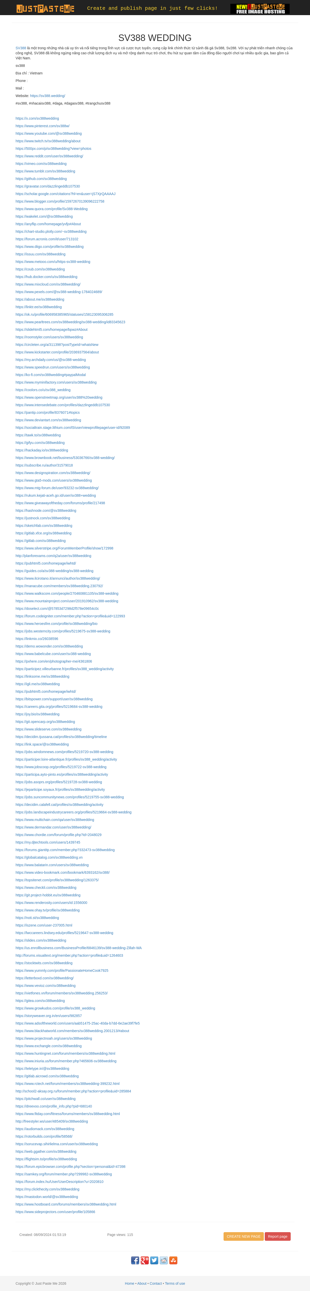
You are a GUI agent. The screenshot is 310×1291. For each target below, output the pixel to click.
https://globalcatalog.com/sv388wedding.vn (49, 857)
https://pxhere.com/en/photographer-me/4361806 (54, 661)
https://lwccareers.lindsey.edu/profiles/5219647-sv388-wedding (64, 933)
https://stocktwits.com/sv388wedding (44, 963)
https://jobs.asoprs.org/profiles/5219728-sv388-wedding (59, 782)
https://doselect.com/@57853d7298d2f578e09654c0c (57, 609)
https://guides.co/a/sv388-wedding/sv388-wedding (54, 571)
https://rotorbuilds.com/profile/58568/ (44, 1136)
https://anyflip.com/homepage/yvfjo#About (48, 224)
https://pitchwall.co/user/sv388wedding (46, 1099)
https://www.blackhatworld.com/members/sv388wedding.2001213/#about (72, 1031)
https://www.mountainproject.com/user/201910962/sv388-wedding (67, 601)
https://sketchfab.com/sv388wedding (44, 526)
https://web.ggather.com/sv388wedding (46, 1151)
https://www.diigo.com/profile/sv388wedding (50, 247)
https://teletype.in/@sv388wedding (42, 1069)
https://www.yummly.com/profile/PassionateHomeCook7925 (62, 971)
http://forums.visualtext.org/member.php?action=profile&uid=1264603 (69, 955)
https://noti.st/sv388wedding (37, 918)
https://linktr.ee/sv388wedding (39, 307)
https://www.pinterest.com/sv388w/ (43, 126)
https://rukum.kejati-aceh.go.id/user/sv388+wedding (56, 495)
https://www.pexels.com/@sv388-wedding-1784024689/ (59, 292)
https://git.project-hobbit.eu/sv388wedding (48, 895)
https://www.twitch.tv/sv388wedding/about (48, 141)
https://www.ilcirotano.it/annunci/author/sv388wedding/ (58, 578)
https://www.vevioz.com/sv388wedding (46, 986)
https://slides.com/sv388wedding (41, 940)
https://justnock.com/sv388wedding (43, 518)
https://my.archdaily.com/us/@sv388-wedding (51, 360)
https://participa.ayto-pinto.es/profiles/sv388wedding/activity (62, 774)
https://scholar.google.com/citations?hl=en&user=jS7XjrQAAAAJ (66, 194)
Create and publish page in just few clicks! (152, 8)
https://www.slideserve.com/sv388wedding (48, 729)
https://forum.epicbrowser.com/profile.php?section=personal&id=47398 (70, 1167)
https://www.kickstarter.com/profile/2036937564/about (57, 352)
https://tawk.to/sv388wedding (38, 435)
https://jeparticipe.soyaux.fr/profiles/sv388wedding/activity (60, 790)
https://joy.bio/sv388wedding (38, 714)
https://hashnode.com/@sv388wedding (46, 511)
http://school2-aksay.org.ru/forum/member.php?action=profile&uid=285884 (73, 1091)
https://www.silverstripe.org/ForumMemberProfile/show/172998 (64, 548)
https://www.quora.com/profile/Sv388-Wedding (52, 209)
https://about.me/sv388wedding (40, 299)
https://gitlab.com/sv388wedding (41, 541)
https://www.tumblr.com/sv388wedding (45, 171)
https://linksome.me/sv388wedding (42, 676)
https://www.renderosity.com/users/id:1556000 (51, 903)
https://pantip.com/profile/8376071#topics (48, 412)
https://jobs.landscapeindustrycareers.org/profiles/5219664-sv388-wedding (74, 812)
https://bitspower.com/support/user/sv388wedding (54, 699)
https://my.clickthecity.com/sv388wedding (47, 1189)
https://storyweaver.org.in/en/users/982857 (49, 1016)
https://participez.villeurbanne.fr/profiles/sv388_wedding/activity (65, 669)
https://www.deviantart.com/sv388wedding (48, 420)
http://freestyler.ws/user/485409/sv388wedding (52, 1121)
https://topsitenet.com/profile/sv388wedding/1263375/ (57, 880)
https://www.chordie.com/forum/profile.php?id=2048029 (58, 835)
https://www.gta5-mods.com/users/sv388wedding (54, 480)
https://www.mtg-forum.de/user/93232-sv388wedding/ (57, 488)
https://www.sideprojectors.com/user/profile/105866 (55, 1212)
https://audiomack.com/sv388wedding (45, 1129)
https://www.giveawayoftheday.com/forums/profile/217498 (60, 503)
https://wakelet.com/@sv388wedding (44, 216)
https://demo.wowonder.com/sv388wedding (49, 646)
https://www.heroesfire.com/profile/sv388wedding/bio (56, 624)
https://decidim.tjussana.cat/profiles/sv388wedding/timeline (61, 737)
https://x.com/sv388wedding (37, 118)
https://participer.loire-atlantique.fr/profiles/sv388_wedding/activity (66, 759)
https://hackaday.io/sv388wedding (42, 450)
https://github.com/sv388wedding (41, 179)
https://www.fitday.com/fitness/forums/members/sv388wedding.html (68, 1114)
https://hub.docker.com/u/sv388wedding (46, 277)
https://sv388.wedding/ (47, 96)
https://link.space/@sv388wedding (42, 744)
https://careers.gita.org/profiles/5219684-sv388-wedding (59, 707)
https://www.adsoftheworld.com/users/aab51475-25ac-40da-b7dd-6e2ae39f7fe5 (78, 1023)
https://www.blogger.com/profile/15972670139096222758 (60, 201)
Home (129, 1283)
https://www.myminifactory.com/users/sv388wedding (56, 382)
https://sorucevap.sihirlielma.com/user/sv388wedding (57, 1144)
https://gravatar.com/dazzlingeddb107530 (48, 186)
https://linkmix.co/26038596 (37, 639)
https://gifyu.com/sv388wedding (40, 443)
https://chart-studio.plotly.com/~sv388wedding (51, 231)
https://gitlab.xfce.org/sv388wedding (44, 533)
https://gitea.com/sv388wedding (40, 1001)
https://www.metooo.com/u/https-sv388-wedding (53, 262)
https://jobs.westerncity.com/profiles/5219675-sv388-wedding (63, 631)
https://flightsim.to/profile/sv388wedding (46, 1159)
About (142, 1283)
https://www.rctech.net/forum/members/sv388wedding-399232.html (68, 1084)
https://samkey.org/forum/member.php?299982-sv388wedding (64, 1174)
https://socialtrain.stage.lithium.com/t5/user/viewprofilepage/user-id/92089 (73, 428)
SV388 (21, 48)
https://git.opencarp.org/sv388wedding (45, 722)
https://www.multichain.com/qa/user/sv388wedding (55, 820)
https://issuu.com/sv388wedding (40, 254)
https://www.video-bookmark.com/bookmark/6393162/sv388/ (63, 872)
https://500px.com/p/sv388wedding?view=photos (53, 149)
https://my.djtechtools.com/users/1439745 (48, 842)
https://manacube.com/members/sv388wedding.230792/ (59, 586)
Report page (277, 1236)
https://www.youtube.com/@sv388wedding (49, 133)
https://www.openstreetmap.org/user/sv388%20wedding (59, 397)
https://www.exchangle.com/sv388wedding (49, 1046)
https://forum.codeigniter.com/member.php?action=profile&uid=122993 (70, 616)
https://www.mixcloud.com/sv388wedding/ (48, 284)
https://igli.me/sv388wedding (38, 684)
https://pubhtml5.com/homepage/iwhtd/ (46, 563)
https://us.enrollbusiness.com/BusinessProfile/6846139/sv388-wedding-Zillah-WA (79, 948)
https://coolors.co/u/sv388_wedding (43, 390)
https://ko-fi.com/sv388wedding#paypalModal (51, 375)
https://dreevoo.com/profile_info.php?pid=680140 (54, 1106)
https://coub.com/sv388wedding (40, 269)
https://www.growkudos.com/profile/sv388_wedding (55, 1008)
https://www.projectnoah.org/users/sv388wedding (54, 1038)
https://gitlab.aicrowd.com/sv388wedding (47, 1076)
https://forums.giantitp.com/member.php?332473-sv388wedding (65, 850)
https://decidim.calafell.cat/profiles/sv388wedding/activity (59, 805)
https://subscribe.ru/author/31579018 (44, 465)
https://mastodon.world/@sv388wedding (47, 1197)
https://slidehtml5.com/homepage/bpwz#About (51, 330)
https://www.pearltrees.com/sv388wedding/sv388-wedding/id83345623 (70, 322)
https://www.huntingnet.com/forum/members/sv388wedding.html (65, 1053)
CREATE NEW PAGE (244, 1236)
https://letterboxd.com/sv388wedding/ (45, 978)
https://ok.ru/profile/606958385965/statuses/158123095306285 (64, 314)
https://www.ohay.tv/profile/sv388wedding (48, 910)
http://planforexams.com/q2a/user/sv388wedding (53, 556)
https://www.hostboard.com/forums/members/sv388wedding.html (66, 1204)
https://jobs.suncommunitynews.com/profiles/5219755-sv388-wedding (70, 797)
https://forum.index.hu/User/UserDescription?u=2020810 (60, 1182)
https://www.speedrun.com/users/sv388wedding (53, 367)
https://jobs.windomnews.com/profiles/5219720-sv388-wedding (64, 752)
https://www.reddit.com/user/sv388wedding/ (49, 156)
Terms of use (175, 1283)
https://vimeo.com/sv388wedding (41, 164)
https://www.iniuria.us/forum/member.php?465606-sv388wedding (66, 1061)
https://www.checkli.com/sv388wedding (46, 888)
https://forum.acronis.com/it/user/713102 (47, 239)
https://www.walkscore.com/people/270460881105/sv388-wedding (67, 593)
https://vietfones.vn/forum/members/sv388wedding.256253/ (62, 993)
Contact (156, 1283)
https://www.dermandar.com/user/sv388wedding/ (53, 827)
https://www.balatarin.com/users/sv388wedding (52, 865)
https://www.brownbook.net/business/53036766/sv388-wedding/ (65, 458)
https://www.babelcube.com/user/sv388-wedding (53, 654)
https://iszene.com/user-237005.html (44, 925)
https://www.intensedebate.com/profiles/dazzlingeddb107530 (63, 405)
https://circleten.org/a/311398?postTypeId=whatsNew (57, 345)
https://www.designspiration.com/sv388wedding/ (53, 473)
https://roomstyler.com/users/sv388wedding (49, 337)
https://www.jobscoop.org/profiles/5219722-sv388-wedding (61, 767)
